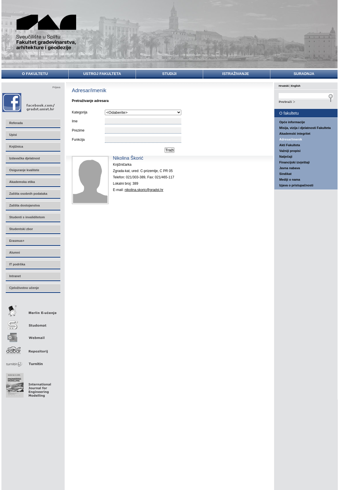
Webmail (33, 335)
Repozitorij (33, 348)
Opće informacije (292, 122)
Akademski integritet (294, 133)
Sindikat (285, 173)
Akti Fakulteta (289, 145)
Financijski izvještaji (294, 162)
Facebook (28, 102)
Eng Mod (27, 384)
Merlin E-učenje (33, 309)
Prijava (56, 87)
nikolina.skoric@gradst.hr (144, 190)
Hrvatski (284, 85)
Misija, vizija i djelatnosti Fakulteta (305, 128)
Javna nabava (289, 168)
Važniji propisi (290, 151)
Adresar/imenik (290, 139)
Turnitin (33, 361)
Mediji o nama (289, 179)
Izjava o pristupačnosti (296, 185)
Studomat (33, 322)
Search (306, 101)
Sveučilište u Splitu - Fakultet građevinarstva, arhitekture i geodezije (46, 32)
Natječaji (285, 156)
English (296, 85)
